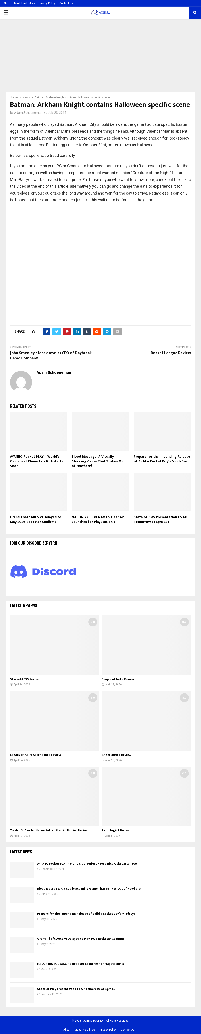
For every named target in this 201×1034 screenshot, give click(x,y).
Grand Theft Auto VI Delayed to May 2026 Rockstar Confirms (35, 519)
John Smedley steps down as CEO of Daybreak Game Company (51, 356)
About (6, 3)
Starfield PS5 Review (25, 679)
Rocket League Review (171, 353)
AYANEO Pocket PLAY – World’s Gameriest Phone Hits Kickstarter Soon (37, 461)
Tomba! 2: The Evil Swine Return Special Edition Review (49, 830)
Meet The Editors (24, 3)
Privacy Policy (47, 3)
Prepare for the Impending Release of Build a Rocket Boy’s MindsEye (162, 459)
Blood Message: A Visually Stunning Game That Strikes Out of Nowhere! (98, 461)
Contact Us (66, 3)
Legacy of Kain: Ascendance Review (35, 754)
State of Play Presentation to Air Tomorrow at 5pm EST (160, 519)
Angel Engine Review (116, 754)
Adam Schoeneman (28, 112)
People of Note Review (118, 679)
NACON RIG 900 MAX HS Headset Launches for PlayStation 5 (98, 519)
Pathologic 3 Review (116, 830)
